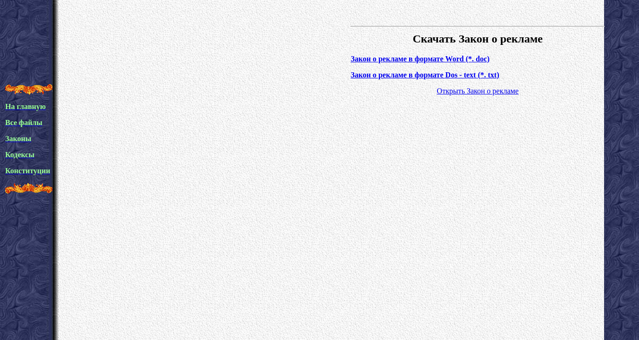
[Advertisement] (177, 54)
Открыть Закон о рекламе (478, 91)
